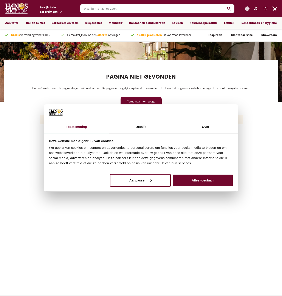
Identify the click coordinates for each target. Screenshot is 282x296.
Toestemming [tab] (76, 127)
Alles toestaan (203, 180)
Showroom (269, 35)
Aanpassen (140, 180)
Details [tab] (141, 127)
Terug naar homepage (141, 101)
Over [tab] (205, 127)
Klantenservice (242, 35)
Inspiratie (215, 35)
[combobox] (157, 8)
